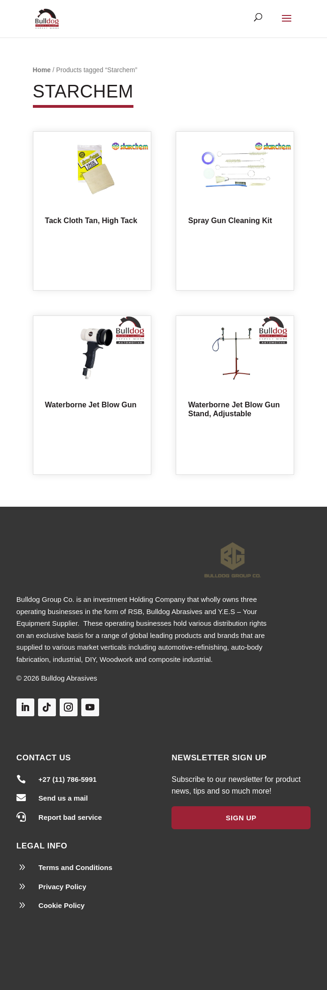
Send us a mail (63, 798)
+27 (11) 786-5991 (68, 779)
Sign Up (241, 818)
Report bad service (70, 817)
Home (42, 70)
